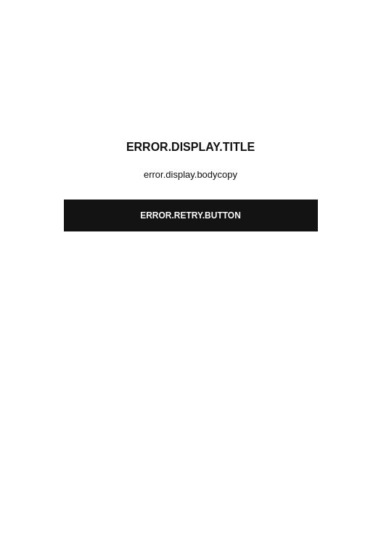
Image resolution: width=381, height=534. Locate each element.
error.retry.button (190, 215)
